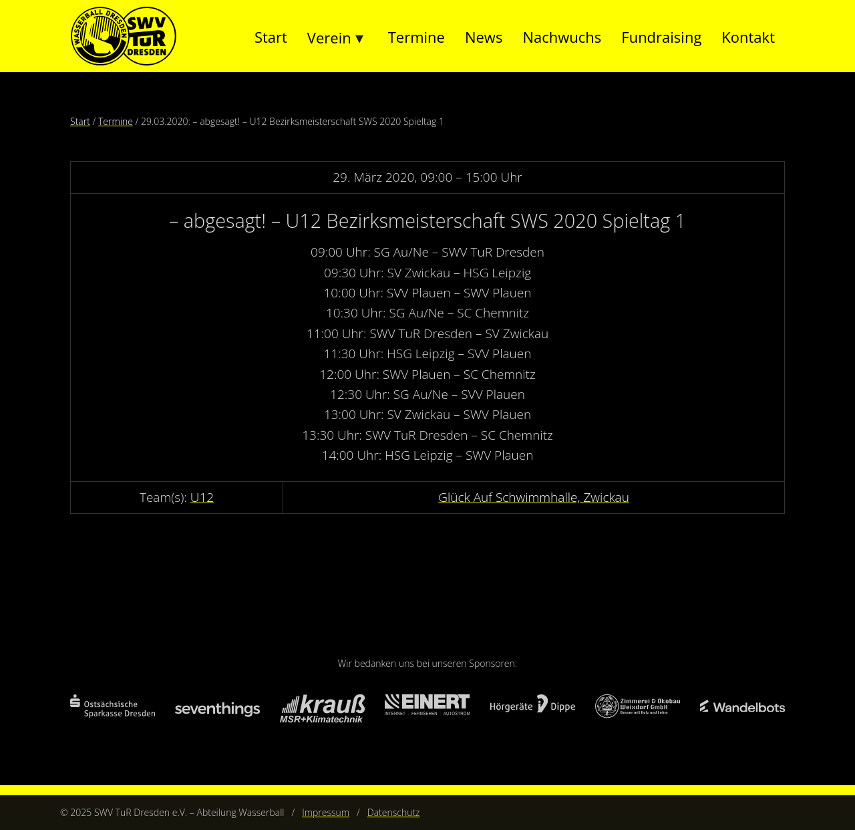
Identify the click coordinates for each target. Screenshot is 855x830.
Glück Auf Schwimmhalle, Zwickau (533, 497)
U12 (202, 497)
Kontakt (748, 37)
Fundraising (661, 37)
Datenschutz (393, 812)
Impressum (325, 812)
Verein (329, 37)
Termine (416, 37)
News (483, 37)
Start (270, 37)
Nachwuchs (561, 37)
